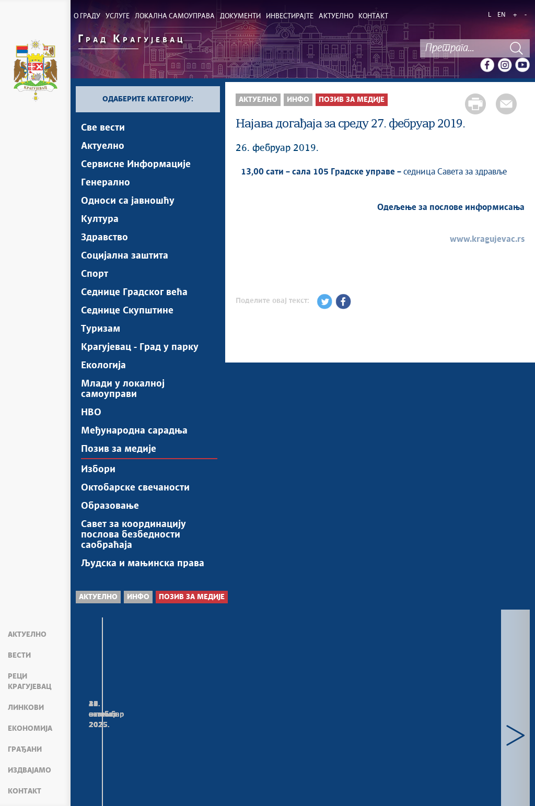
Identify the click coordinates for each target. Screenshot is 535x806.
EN (501, 15)
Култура (100, 219)
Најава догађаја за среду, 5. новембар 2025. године (147, 727)
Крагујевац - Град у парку (140, 347)
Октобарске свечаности (135, 488)
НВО (91, 412)
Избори (98, 469)
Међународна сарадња (134, 431)
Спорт (94, 274)
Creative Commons (327, 779)
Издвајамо (29, 770)
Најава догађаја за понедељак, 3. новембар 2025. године (447, 732)
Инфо (298, 99)
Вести (19, 655)
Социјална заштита (124, 256)
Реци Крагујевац (29, 682)
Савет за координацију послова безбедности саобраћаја (133, 535)
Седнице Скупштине (127, 311)
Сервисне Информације (136, 164)
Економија (30, 728)
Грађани (25, 749)
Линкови (26, 707)
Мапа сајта (102, 785)
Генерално (105, 183)
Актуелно (27, 634)
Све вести (103, 128)
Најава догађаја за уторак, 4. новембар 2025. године (301, 727)
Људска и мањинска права (142, 563)
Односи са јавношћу (128, 201)
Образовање (110, 506)
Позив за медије (118, 449)
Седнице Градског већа (134, 292)
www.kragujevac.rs (487, 239)
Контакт (24, 791)
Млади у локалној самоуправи (123, 389)
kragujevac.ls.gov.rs (320, 791)
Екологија (103, 365)
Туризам (100, 329)
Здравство (104, 237)
